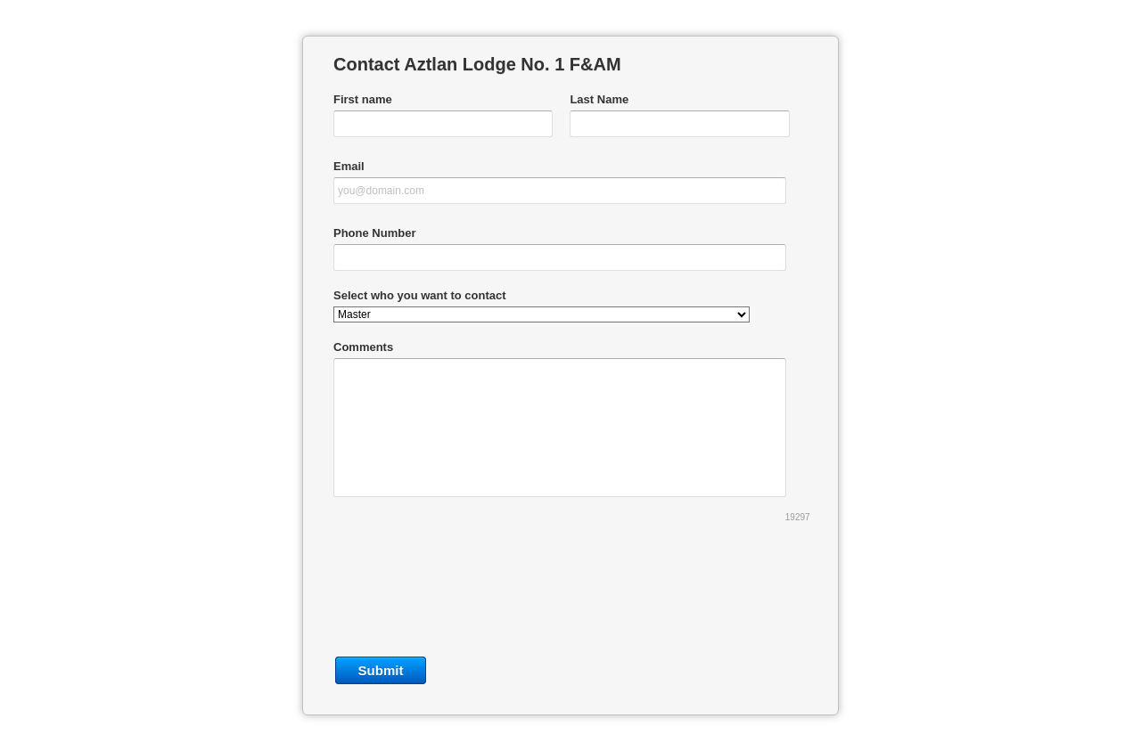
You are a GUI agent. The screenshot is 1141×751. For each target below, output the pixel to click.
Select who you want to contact (419, 295)
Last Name (599, 99)
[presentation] (570, 595)
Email (349, 166)
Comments (363, 347)
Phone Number (374, 233)
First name (362, 99)
